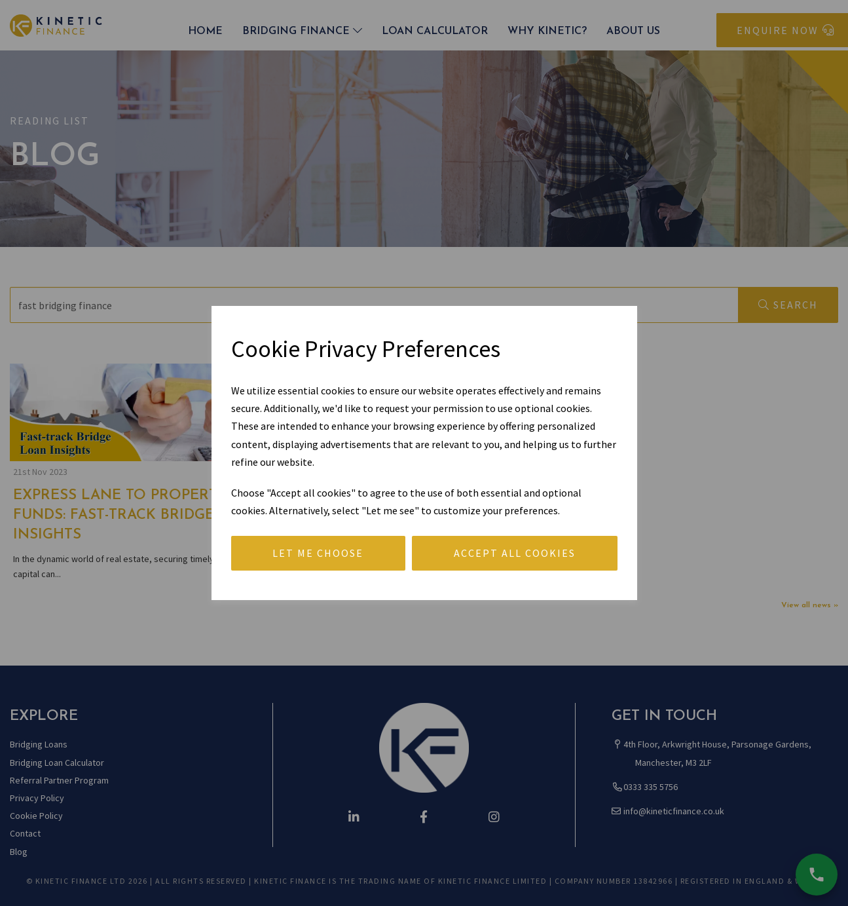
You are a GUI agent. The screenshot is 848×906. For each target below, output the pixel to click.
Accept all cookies (515, 552)
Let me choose (317, 552)
